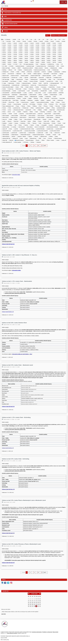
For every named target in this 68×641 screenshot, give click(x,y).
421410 (43, 54)
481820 (4, 64)
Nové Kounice (54, 98)
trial (15, 125)
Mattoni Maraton (33, 94)
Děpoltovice (19, 73)
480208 (32, 58)
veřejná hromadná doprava (38, 134)
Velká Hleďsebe (6, 134)
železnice (11, 140)
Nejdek (30, 98)
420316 (15, 49)
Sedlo (55, 111)
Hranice (25, 81)
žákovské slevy (33, 138)
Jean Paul (3, 613)
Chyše (18, 71)
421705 (37, 56)
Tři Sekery (10, 125)
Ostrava (58, 102)
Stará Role (16, 121)
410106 (46, 41)
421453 (20, 56)
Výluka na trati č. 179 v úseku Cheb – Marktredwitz (17, 281)
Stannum (9, 121)
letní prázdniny (35, 90)
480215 (9, 60)
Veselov (54, 134)
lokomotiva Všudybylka (16, 92)
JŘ (61, 83)
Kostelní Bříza (52, 87)
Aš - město (5, 66)
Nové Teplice (15, 100)
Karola (17, 87)
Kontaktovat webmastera (37, 631)
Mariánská (61, 92)
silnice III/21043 (41, 115)
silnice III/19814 (57, 113)
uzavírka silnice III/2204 (55, 130)
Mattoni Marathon (23, 94)
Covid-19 (44, 71)
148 (47, 39)
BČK (58, 66)
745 (20, 64)
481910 (9, 64)
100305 (14, 39)
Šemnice (4, 113)
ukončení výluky (6, 127)
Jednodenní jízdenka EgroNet (10, 23)
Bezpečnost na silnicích (28, 68)
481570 (9, 62)
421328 (15, 54)
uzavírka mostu (50, 128)
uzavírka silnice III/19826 (30, 130)
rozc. (14, 111)
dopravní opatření (24, 75)
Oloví (18, 102)
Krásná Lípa (10, 88)
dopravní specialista (47, 75)
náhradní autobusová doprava (9, 98)
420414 (20, 50)
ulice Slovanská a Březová (52, 127)
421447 (15, 56)
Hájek (13, 79)
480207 (26, 58)
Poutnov (4, 107)
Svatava (16, 123)
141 (23, 39)
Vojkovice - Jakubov (22, 136)
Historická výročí (34, 79)
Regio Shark (52, 109)
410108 (58, 41)
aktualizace (43, 64)
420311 (48, 47)
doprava (61, 73)
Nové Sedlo (62, 98)
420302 (9, 47)
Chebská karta (55, 69)
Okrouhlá (4, 102)
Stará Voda (23, 121)
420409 (54, 49)
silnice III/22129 (32, 117)
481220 (43, 60)
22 (42, 145)
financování (41, 77)
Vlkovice (13, 136)
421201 (26, 52)
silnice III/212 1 (59, 115)
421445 (4, 56)
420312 (54, 47)
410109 (63, 41)
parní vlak (25, 104)
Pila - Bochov (62, 104)
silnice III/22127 (23, 117)
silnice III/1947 (48, 113)
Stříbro (58, 121)
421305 (4, 54)
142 (27, 39)
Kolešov (37, 87)
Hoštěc (20, 81)
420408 (48, 49)
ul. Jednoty (14, 127)
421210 (37, 52)
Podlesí (51, 106)
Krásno (25, 88)
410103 (30, 41)
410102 (24, 41)
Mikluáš (4, 96)
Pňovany (45, 106)
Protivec (4, 109)
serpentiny (22, 113)
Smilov (50, 119)
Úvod (2, 5)
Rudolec (19, 111)
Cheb (49, 69)
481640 (26, 62)
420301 (4, 47)
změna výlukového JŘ (7, 142)
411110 (60, 43)
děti (24, 73)
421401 (37, 54)
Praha (9, 107)
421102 (37, 50)
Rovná (9, 111)
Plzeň (40, 106)
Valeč (47, 132)
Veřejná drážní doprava (25, 134)
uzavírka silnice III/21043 (42, 130)
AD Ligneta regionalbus (29, 64)
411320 (32, 45)
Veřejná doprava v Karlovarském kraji (12, 12)
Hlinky (50, 79)
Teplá (40, 123)
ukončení (51, 125)
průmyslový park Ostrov (18, 109)
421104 (48, 50)
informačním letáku (16, 174)
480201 (54, 56)
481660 (32, 62)
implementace (11, 83)
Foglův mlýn (48, 77)
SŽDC (29, 123)
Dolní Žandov (54, 73)
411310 (26, 45)
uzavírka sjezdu (6, 132)
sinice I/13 (5, 119)
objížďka (37, 100)
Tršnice (20, 125)
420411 (4, 50)
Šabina (31, 111)
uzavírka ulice (14, 132)
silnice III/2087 (23, 115)
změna (58, 140)
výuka (26, 138)
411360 (48, 45)
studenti (10, 123)
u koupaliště (44, 125)
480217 (20, 60)
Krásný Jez (31, 88)
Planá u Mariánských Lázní (8, 106)
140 (19, 39)
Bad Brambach (51, 66)
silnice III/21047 (50, 115)
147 (43, 39)
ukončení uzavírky (59, 125)
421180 (9, 52)
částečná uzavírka (28, 69)
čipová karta (36, 71)
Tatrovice (34, 123)
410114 (26, 43)
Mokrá (54, 96)
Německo (36, 98)
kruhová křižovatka (6, 90)
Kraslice (4, 88)
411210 (9, 45)
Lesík (28, 90)
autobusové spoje (30, 66)
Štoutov (40, 121)
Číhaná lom (29, 71)
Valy (51, 132)
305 (14, 41)
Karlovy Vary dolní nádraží (8, 87)
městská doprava (53, 94)
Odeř (54, 100)
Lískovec (56, 90)
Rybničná (25, 111)
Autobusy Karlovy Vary (41, 66)
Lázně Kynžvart (22, 90)
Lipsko (50, 90)
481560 (4, 62)
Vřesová (36, 136)
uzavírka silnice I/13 (7, 130)
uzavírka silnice (59, 128)
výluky (21, 138)
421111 (60, 50)
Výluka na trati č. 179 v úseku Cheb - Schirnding (16, 417)
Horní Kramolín (61, 79)
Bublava (20, 69)
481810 (60, 62)
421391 (32, 54)
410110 (4, 43)
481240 (48, 60)
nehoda (24, 98)
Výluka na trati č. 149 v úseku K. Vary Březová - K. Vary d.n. (19, 255)
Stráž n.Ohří (46, 121)
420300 (60, 45)
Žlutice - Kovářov (50, 140)
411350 (43, 45)
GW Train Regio (6, 79)
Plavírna (23, 106)
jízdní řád (46, 83)
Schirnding (42, 111)
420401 (26, 49)
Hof (54, 79)
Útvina (10, 128)
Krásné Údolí (18, 88)
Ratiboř (45, 109)
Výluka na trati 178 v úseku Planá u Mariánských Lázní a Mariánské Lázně (24, 500)
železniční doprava (20, 140)
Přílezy (53, 107)
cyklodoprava (57, 71)
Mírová (26, 96)
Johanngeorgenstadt (54, 83)
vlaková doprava (6, 136)
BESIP (19, 68)
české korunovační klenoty (39, 69)
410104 (35, 41)
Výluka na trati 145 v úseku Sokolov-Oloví (14, 322)
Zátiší (40, 138)
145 (35, 39)
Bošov (60, 68)
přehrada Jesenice (40, 107)
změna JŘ (64, 140)
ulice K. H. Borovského (39, 127)
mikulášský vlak (11, 96)
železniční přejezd (30, 140)
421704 (32, 56)
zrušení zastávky (17, 142)
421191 (20, 52)
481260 (54, 60)
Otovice (4, 104)
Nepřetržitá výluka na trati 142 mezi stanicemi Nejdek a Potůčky (21, 185)
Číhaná (23, 71)
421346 (20, 54)
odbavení (49, 100)
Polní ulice (58, 106)
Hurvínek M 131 (50, 81)
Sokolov (61, 119)
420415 (26, 50)
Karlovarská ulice (15, 85)
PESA (45, 104)
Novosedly (23, 100)
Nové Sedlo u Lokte (7, 100)
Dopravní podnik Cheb (35, 75)
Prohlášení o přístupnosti (47, 631)
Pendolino (40, 104)
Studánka (5, 123)
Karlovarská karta (6, 85)
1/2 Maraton (7, 39)
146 (39, 39)
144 (31, 39)
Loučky (25, 92)
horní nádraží (5, 81)
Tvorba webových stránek (12, 633)
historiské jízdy (43, 79)
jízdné (40, 83)
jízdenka (35, 83)
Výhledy (51, 136)
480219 (32, 60)
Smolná (55, 119)
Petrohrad (51, 104)
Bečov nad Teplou (6, 68)
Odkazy (6, 27)
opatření (32, 102)
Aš (62, 64)
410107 (52, 41)
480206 (20, 58)
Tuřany (37, 125)
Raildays (40, 109)
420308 (32, 47)
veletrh (63, 132)
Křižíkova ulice (46, 88)
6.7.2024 (15, 64)
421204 (32, 52)
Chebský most (5, 71)
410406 (43, 43)
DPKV (54, 75)
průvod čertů (28, 109)
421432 (60, 54)
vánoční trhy (57, 132)
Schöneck (49, 111)
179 (3, 41)
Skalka (10, 119)
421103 (43, 50)
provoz (9, 109)
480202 (60, 56)
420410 (60, 49)
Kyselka (14, 90)
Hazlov (26, 79)
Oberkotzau (30, 100)
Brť (15, 69)
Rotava (4, 111)
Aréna (58, 64)
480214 (4, 60)
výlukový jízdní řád (6, 138)
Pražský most (25, 107)
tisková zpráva (47, 123)
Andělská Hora (51, 64)
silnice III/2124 (6, 117)
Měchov (40, 94)
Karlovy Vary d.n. (53, 85)
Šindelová (58, 117)
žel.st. (45, 138)
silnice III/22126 (14, 117)
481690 (43, 62)
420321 (20, 49)
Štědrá (34, 121)
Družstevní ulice (6, 77)
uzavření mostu (23, 132)
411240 (15, 45)
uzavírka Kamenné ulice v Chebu (27, 128)
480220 (37, 60)
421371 (26, 54)
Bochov (46, 68)
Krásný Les (38, 88)
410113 (20, 43)
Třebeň (4, 125)
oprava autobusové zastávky (43, 102)
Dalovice (64, 71)
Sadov (36, 111)
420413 (15, 50)
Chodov (12, 71)
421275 (60, 52)
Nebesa (19, 98)
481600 (15, 62)
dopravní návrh (6, 75)
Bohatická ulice (54, 68)
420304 (15, 47)
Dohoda (29, 73)
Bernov (13, 68)
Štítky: (2, 39)
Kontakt (6, 30)
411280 (20, 45)
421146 (4, 52)
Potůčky (64, 106)
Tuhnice (32, 125)
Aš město (11, 66)
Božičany (4, 69)
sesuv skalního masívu (31, 113)
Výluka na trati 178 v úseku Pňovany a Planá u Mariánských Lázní (21, 544)
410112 (15, 43)
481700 (48, 62)
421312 (9, 54)
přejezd (47, 107)
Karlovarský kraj (25, 85)
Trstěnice (26, 125)
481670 (37, 62)
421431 (54, 54)
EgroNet (26, 77)
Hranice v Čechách (34, 81)
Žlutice (43, 140)
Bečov (62, 66)
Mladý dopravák (33, 96)
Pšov (35, 109)
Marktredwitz (14, 94)
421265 (54, 52)
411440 (54, 45)
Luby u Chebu (38, 92)
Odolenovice (60, 100)
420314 (4, 49)
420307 (26, 47)
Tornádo (53, 123)
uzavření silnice (32, 132)
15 (38, 145)
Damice (4, 73)
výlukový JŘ (15, 138)
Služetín (44, 119)
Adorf (37, 64)
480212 (54, 58)
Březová (10, 69)
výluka (56, 136)
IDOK (5, 16)
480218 (26, 60)
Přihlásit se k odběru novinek (59, 35)
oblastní (42, 100)
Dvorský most (14, 77)
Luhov (44, 92)
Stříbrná (53, 121)
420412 (9, 50)
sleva (21, 119)
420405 (43, 49)
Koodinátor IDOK (8, 20)
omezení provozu (24, 102)
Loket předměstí (6, 92)
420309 (37, 47)
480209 (37, 58)
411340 (37, 45)
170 (59, 39)
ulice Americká (22, 127)
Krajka (64, 87)
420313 (60, 47)
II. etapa (4, 83)
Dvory (21, 77)
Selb (60, 111)
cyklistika (50, 71)
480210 (43, 58)
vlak (59, 134)
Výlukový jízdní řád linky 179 (8, 311)
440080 (43, 56)
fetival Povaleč (34, 77)
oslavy (52, 102)
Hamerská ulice (20, 79)
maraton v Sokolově (52, 92)
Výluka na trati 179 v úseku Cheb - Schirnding (15, 459)
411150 (4, 45)
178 (63, 39)
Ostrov (63, 102)
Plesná (28, 106)
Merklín (46, 94)
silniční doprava (50, 117)
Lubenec (31, 92)
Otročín (9, 104)
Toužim (59, 123)
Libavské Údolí (44, 90)
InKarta (18, 83)
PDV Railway (32, 104)
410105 (41, 41)
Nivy (41, 98)
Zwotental (39, 142)
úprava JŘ (5, 128)
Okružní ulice (11, 102)
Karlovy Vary (33, 85)
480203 (4, 58)
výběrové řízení (43, 136)
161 (55, 39)
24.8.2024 (9, 41)
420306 (20, 47)
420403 (32, 49)
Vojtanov (30, 136)
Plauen (17, 106)
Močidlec (41, 96)
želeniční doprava (58, 138)
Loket (62, 90)
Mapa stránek (55, 631)
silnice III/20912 (32, 115)
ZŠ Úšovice (26, 142)
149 (51, 39)
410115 (32, 43)
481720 (54, 62)
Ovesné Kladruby (17, 104)
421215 (43, 52)
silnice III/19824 (6, 115)
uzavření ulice (40, 132)
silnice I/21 (40, 113)
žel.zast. (50, 138)
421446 (9, 56)
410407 (48, 43)
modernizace (48, 96)
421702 (26, 56)
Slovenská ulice (37, 119)
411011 (54, 43)
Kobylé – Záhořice (29, 87)
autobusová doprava (20, 66)
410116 (37, 43)
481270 (60, 60)
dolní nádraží (46, 73)
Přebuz (32, 107)
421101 (32, 50)
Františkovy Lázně (57, 77)
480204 (9, 58)
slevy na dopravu (28, 119)
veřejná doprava (15, 134)
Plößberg (35, 106)
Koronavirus (43, 87)
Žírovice (37, 140)
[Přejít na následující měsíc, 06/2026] (40, 594)
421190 (15, 52)
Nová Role (47, 98)
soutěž (4, 121)
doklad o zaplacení (37, 73)
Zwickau (32, 142)
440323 (48, 56)
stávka (29, 121)
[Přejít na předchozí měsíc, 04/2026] (29, 594)
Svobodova (23, 123)
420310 (43, 47)
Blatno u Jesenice (39, 68)
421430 (48, 54)
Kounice (58, 87)
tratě (64, 123)
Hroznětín (42, 81)
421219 (48, 52)
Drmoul (59, 75)
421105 (54, 50)
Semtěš (10, 113)
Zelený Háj (5, 140)
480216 (15, 60)
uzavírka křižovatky (40, 128)
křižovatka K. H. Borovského (58, 88)
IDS (61, 81)
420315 (9, 49)
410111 (9, 43)
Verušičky (48, 134)
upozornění (62, 127)
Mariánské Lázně (6, 94)
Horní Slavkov (13, 81)
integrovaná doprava (26, 83)
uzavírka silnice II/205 (17, 130)
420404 (37, 49)
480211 (48, 58)
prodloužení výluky (61, 107)
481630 (20, 62)
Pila (57, 104)
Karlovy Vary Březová (43, 85)
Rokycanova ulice (61, 109)
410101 (18, 41)
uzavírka (16, 128)
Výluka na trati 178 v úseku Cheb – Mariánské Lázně (17, 365)
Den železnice (11, 73)
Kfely (22, 87)
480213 (60, 58)
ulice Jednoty (30, 127)
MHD (61, 94)
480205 (15, 58)
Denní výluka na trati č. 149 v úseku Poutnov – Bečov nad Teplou (21, 151)
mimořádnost (20, 96)
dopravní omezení (15, 75)
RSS (48, 35)
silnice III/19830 (14, 115)
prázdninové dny (16, 107)
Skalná (16, 119)
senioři (15, 113)
